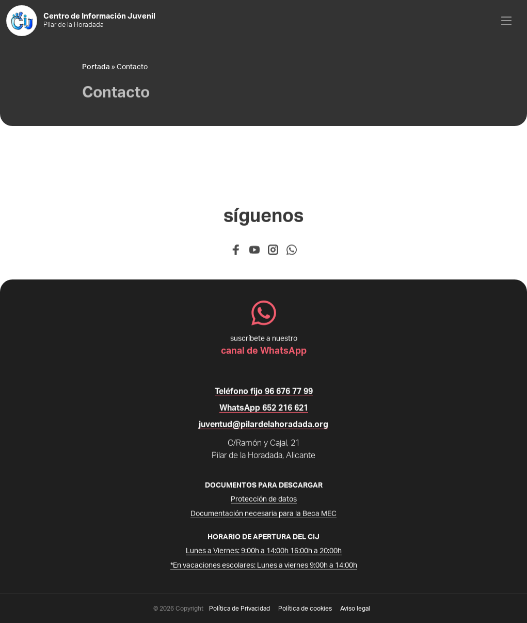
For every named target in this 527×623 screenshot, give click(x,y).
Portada (96, 67)
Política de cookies (305, 608)
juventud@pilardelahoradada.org (263, 427)
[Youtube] (254, 255)
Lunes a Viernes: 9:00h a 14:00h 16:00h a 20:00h (264, 553)
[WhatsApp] (291, 255)
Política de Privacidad (239, 608)
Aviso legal (355, 608)
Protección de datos (264, 502)
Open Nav (514, 11)
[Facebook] (236, 255)
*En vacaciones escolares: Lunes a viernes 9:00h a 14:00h (263, 568)
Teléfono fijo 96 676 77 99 (264, 394)
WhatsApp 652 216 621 (263, 411)
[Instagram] (273, 255)
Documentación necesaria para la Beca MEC (263, 516)
